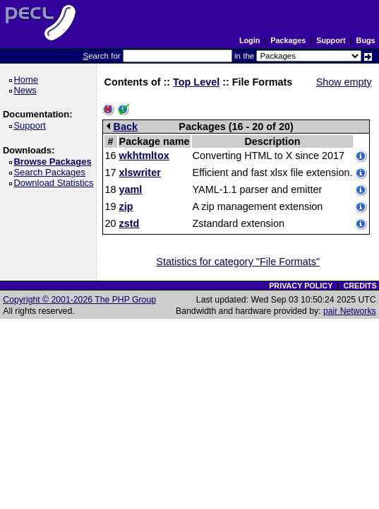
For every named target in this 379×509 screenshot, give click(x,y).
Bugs (365, 40)
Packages (288, 40)
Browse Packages (55, 161)
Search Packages (51, 172)
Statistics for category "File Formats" (238, 261)
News (27, 90)
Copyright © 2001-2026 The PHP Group (79, 300)
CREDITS (359, 285)
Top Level (196, 82)
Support (330, 40)
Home (28, 79)
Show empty (344, 82)
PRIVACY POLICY (300, 285)
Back (122, 126)
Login (249, 40)
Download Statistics (56, 182)
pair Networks (349, 311)
